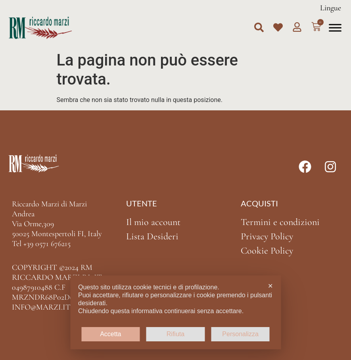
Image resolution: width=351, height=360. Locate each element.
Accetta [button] (110, 334)
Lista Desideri (152, 236)
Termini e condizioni (280, 222)
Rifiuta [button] (175, 334)
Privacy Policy (267, 236)
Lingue (330, 8)
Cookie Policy (267, 250)
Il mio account (153, 222)
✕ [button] (270, 286)
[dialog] (175, 312)
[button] (259, 27)
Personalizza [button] (240, 334)
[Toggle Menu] (335, 27)
